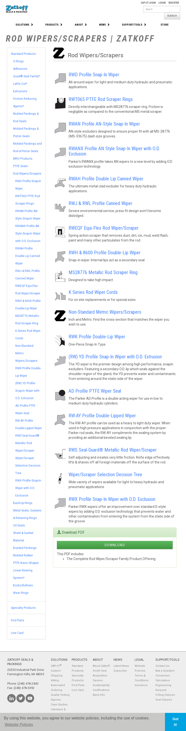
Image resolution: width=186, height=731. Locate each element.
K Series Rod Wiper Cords (93, 292)
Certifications (101, 690)
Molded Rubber (23, 555)
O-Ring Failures (165, 694)
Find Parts (17, 620)
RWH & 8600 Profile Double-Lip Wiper (104, 252)
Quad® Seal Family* (26, 76)
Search (172, 15)
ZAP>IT (56, 665)
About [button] (81, 24)
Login (162, 2)
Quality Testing (60, 694)
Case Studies (59, 704)
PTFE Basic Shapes (26, 563)
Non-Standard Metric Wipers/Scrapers (105, 312)
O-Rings (18, 61)
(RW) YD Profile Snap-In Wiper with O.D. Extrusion (27, 391)
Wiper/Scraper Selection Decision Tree (27, 465)
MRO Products (22, 158)
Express (56, 699)
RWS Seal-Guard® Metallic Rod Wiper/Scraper (27, 443)
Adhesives (20, 69)
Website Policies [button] (19, 725)
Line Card (17, 633)
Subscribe (120, 670)
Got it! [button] (175, 722)
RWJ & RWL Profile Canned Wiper (100, 203)
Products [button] (53, 24)
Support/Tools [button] (134, 24)
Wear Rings (21, 593)
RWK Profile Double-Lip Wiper (97, 337)
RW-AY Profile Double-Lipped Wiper (102, 416)
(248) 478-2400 (27, 683)
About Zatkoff (101, 665)
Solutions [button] (24, 24)
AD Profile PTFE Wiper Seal (95, 391)
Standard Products (23, 54)
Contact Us (162, 665)
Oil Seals (19, 525)
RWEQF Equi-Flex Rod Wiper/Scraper (104, 228)
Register (174, 2)
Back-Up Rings (22, 503)
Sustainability (101, 685)
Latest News (121, 665)
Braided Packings (25, 548)
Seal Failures (163, 699)
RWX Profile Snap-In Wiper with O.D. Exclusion (28, 488)
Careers (98, 680)
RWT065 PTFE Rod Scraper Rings (101, 99)
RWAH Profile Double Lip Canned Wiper (27, 256)
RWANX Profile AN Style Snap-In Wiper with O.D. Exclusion (27, 233)
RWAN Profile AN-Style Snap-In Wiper (104, 124)
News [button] (104, 24)
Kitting (55, 680)
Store (165, 24)
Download (115, 545)
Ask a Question (165, 670)
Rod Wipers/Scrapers (27, 173)
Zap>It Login (148, 2)
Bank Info (99, 694)
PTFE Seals (20, 166)
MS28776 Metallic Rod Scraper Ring (103, 272)
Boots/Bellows (23, 585)
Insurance (141, 685)
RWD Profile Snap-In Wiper (94, 75)
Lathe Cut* (20, 83)
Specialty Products (23, 608)
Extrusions (20, 91)
